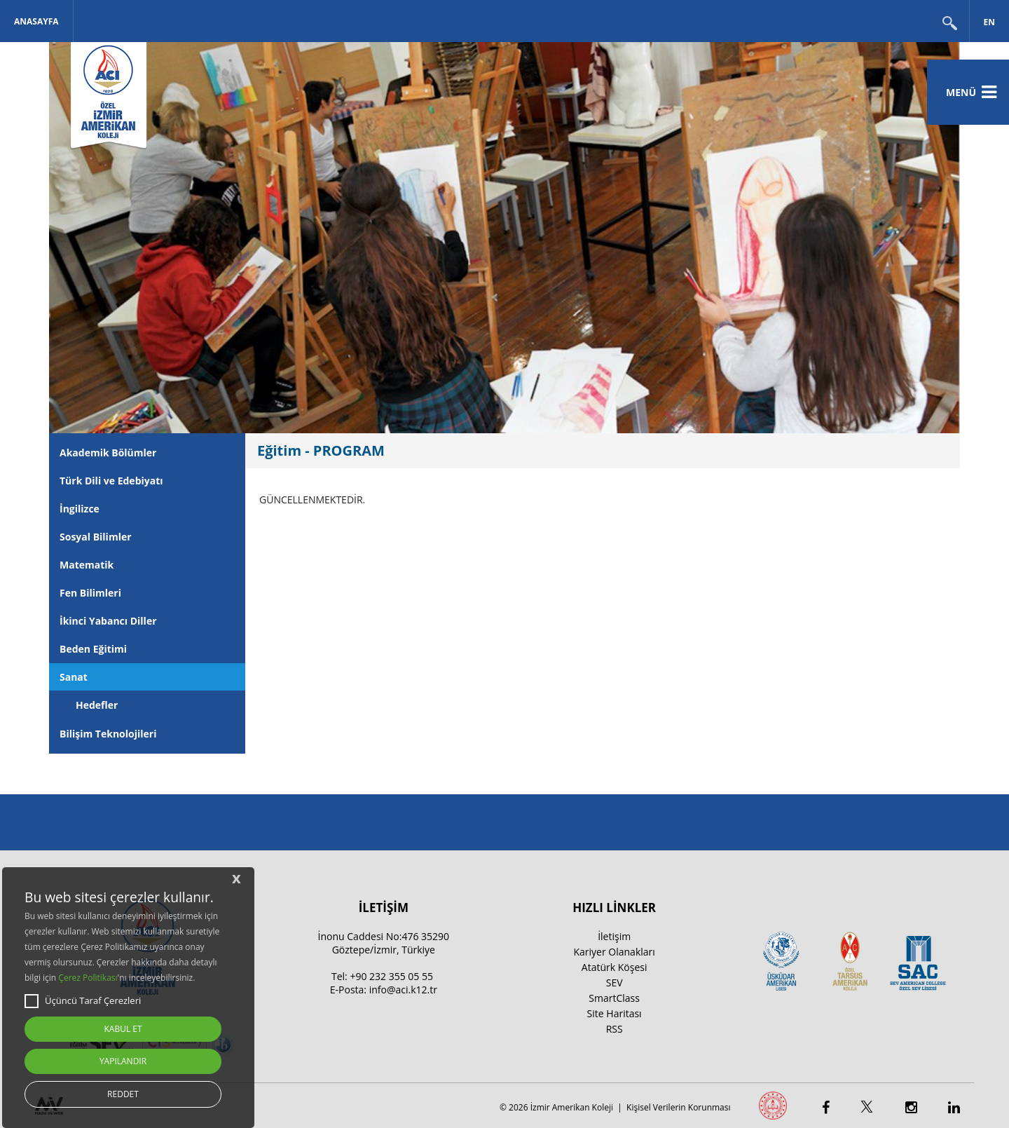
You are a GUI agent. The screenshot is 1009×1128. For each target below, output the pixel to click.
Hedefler (97, 705)
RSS (614, 1028)
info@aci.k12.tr (403, 989)
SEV (614, 982)
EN (989, 22)
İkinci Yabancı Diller (108, 620)
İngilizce (79, 508)
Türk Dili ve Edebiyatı (111, 480)
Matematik (87, 564)
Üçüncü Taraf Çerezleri (83, 1001)
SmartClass (614, 998)
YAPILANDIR (122, 1061)
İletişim (614, 936)
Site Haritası (614, 1013)
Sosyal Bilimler (96, 536)
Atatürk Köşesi (614, 967)
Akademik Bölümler (108, 452)
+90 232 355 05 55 (391, 976)
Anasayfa (36, 21)
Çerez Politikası (87, 978)
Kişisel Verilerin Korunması (678, 1107)
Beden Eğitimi (93, 648)
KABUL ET (123, 1029)
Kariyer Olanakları (613, 951)
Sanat (74, 677)
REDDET (123, 1094)
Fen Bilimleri (90, 592)
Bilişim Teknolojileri (108, 733)
